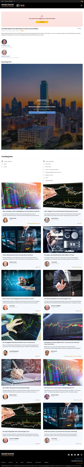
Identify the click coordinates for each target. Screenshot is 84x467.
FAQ (17, 462)
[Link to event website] (42, 106)
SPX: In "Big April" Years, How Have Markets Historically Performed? (61, 211)
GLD (77, 267)
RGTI (37, 223)
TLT (77, 356)
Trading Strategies (49, 180)
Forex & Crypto (48, 166)
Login (2, 1)
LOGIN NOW (42, 22)
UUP (80, 443)
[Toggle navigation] (81, 5)
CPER (75, 267)
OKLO (35, 223)
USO (79, 267)
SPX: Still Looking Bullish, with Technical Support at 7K (57, 298)
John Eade (12, 305)
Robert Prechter (5, 56)
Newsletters (38, 462)
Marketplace (29, 462)
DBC (80, 267)
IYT (72, 356)
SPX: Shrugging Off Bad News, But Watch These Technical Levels (19, 342)
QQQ (74, 356)
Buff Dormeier (13, 262)
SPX (80, 223)
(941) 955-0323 (79, 463)
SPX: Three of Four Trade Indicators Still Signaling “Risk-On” (59, 388)
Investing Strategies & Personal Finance (53, 172)
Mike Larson (54, 351)
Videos (5, 164)
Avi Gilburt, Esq (5, 45)
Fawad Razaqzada (13, 351)
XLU (78, 400)
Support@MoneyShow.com (77, 460)
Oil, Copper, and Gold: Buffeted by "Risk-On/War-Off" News (59, 255)
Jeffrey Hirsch (54, 218)
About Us (11, 462)
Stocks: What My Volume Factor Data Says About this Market (18, 255)
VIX (79, 310)
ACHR (31, 223)
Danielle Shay (12, 218)
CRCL (39, 223)
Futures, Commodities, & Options (51, 169)
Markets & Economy (49, 175)
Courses (5, 166)
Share (79, 28)
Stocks (46, 177)
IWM (71, 356)
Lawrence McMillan (56, 305)
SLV (75, 356)
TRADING (22, 30)
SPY (39, 267)
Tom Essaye (54, 262)
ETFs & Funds (48, 164)
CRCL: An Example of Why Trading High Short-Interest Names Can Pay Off (21, 211)
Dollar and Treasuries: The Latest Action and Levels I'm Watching (60, 431)
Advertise (3, 462)
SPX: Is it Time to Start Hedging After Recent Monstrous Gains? (18, 298)
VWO (79, 356)
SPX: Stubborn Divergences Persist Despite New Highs (16, 388)
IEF (79, 443)
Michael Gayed (55, 395)
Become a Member (9, 1)
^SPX (39, 356)
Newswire (46, 462)
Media (22, 462)
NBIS (33, 223)
